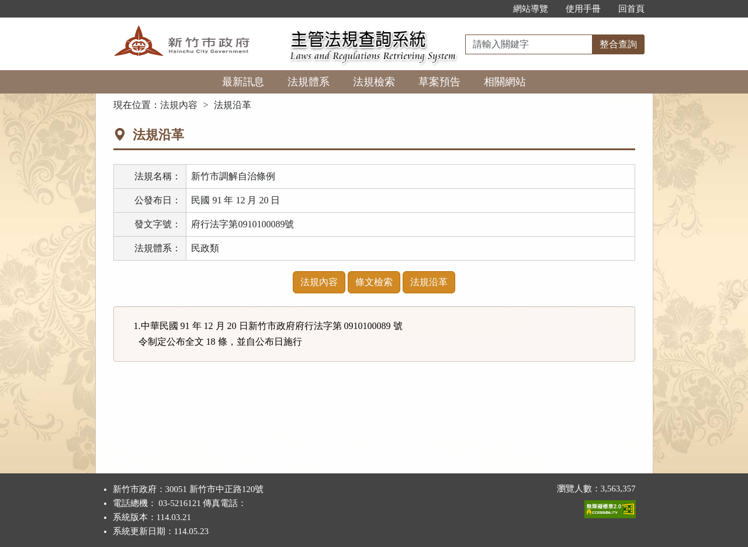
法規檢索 (374, 82)
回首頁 (631, 8)
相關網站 (505, 82)
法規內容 (179, 105)
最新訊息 (243, 82)
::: (492, 8)
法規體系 (309, 82)
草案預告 (439, 82)
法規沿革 (429, 282)
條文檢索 (374, 282)
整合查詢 (618, 44)
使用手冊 (583, 8)
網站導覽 (530, 8)
